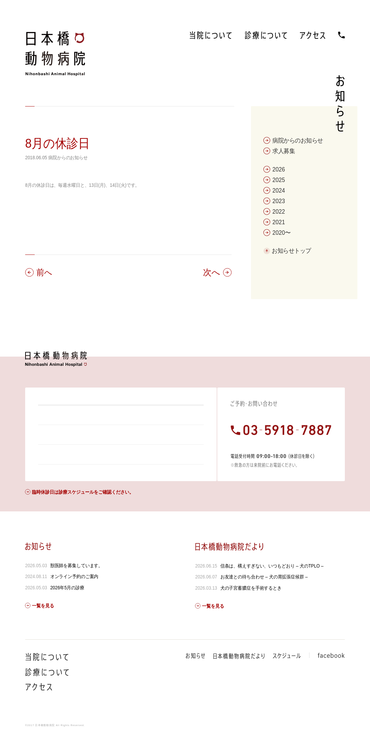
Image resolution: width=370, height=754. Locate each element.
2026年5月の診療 (67, 606)
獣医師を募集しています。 (76, 584)
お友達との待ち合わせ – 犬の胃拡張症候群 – (263, 595)
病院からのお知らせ (68, 157)
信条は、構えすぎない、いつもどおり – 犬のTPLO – (271, 584)
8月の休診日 (57, 143)
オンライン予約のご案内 (74, 594)
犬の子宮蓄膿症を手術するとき (250, 606)
